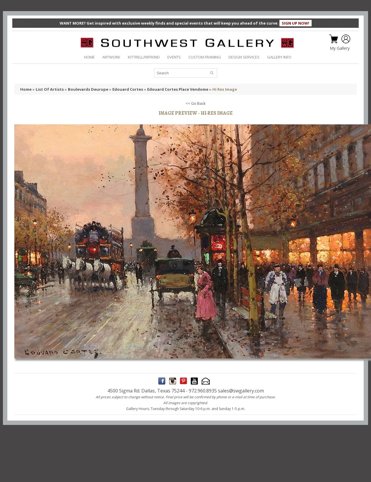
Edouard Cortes (127, 89)
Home (26, 89)
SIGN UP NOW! (295, 23)
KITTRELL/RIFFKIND (144, 57)
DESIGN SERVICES (244, 57)
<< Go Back (196, 103)
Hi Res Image (224, 89)
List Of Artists (50, 89)
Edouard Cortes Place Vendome (177, 89)
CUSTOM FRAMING (204, 57)
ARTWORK (111, 57)
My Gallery (340, 48)
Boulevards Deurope (88, 89)
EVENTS (174, 57)
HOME (89, 57)
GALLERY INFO (279, 57)
